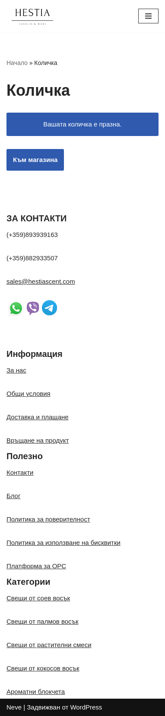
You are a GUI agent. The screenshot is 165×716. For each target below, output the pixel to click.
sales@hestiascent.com (40, 281)
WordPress (86, 707)
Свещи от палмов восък (42, 621)
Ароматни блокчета (35, 691)
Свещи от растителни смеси (49, 644)
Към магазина (35, 159)
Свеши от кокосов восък (42, 668)
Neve (14, 707)
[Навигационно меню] (148, 16)
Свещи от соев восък (38, 598)
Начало (17, 62)
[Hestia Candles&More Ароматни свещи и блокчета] (32, 16)
